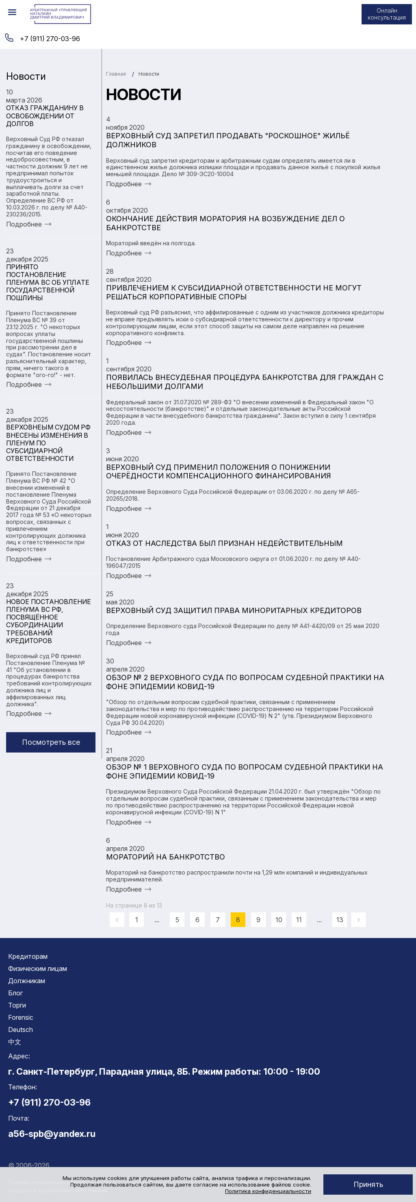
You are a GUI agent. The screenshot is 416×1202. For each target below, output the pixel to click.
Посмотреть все (51, 742)
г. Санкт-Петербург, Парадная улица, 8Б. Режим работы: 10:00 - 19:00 (164, 1071)
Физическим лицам (37, 968)
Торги (17, 1005)
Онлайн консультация (387, 14)
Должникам (26, 981)
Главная (116, 74)
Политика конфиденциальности (268, 1191)
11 (299, 920)
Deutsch (20, 1029)
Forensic (20, 1017)
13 (339, 920)
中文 (14, 1042)
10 (278, 920)
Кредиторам (28, 956)
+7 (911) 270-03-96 (50, 39)
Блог (15, 993)
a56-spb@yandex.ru (51, 1133)
